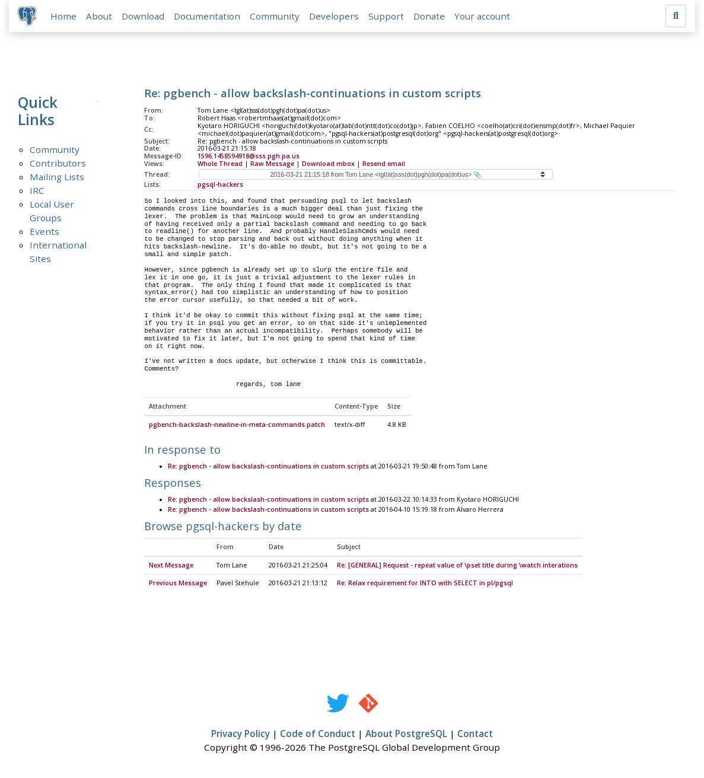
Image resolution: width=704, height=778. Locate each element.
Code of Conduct (317, 735)
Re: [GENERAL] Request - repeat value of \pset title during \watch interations (457, 566)
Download (143, 16)
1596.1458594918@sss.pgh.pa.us (248, 156)
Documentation (207, 16)
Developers (334, 16)
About (100, 16)
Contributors (58, 164)
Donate (429, 16)
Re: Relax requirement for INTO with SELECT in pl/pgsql (425, 584)
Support (386, 16)
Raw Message (272, 164)
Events (44, 232)
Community (275, 16)
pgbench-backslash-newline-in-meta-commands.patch (237, 426)
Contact (475, 735)
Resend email (383, 164)
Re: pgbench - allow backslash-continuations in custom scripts (268, 467)
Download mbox (328, 164)
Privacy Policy (240, 735)
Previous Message (178, 584)
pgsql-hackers (220, 185)
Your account (483, 16)
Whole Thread (220, 164)
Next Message (171, 566)
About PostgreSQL (406, 735)
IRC (37, 191)
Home (64, 16)
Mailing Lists (57, 177)
